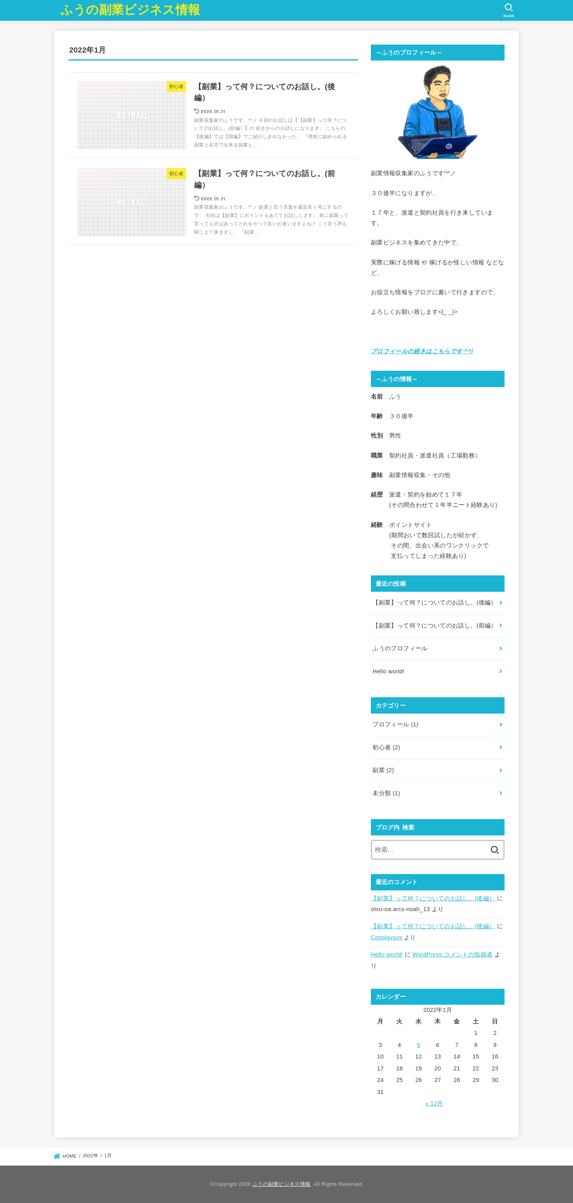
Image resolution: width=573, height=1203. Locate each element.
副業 (383, 770)
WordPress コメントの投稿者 (452, 954)
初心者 (386, 747)
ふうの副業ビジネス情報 (130, 10)
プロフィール (395, 724)
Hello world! (387, 954)
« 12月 (434, 1103)
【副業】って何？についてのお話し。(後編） (433, 898)
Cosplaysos (386, 937)
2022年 (90, 1156)
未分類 (386, 793)
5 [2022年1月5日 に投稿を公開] (418, 1045)
